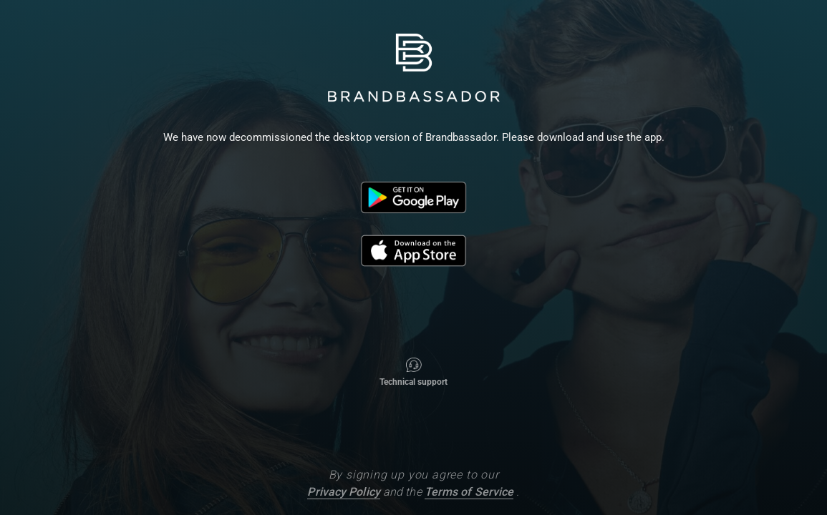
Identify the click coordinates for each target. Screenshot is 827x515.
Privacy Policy (343, 492)
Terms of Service (469, 492)
